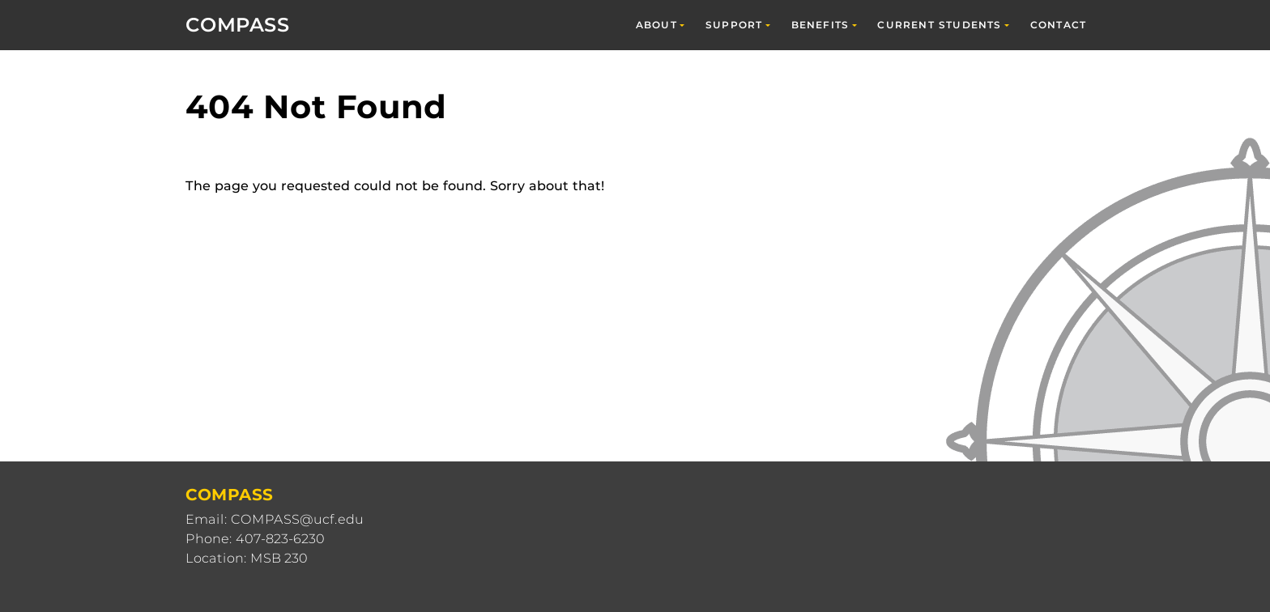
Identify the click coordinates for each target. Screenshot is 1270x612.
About (656, 25)
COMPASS (237, 24)
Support (733, 25)
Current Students (939, 25)
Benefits (820, 25)
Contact (1058, 25)
